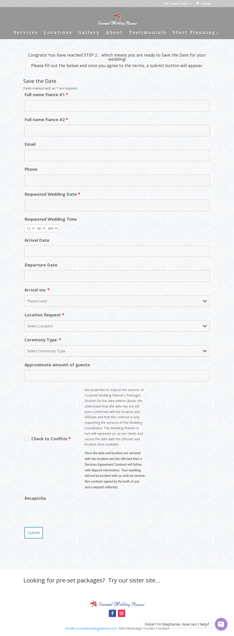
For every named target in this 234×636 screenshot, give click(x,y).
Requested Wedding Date (52, 194)
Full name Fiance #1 (46, 94)
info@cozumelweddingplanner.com (91, 628)
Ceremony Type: (42, 339)
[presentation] (59, 512)
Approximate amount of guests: (57, 364)
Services (26, 34)
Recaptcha (35, 498)
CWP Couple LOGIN (175, 3)
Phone (30, 169)
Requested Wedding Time (50, 219)
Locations (58, 34)
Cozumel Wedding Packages (117, 591)
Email (30, 144)
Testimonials (148, 34)
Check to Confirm (51, 438)
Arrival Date (36, 240)
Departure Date (40, 265)
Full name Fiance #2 (46, 119)
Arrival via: (37, 290)
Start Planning (194, 34)
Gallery (89, 34)
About (114, 34)
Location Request (44, 315)
